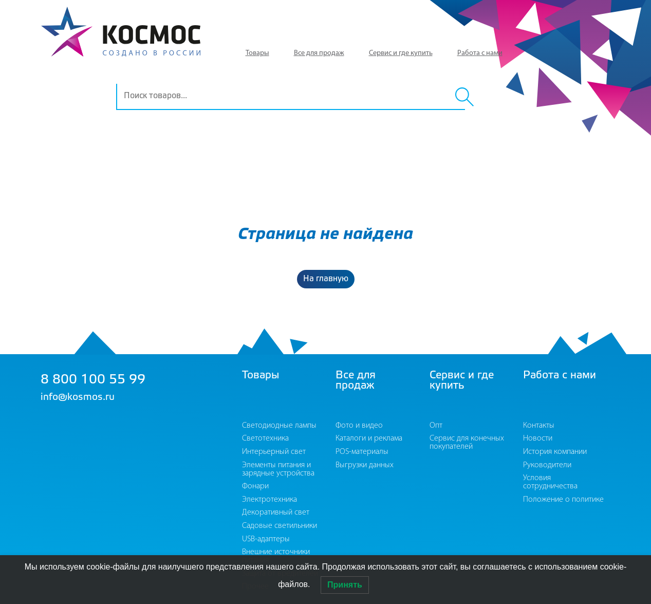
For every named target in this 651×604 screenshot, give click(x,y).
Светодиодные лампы (279, 426)
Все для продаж (319, 53)
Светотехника (265, 438)
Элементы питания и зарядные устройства (278, 469)
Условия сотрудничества (550, 482)
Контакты (538, 426)
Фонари (255, 486)
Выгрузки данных (365, 465)
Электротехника (269, 500)
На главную (325, 279)
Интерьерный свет (274, 452)
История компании (555, 452)
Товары (257, 53)
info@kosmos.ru (78, 397)
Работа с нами (480, 53)
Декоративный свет (275, 512)
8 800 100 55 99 (93, 380)
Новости (537, 438)
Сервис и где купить (401, 53)
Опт (436, 426)
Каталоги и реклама (369, 438)
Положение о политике (563, 500)
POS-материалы (362, 452)
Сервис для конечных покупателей (467, 442)
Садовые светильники (279, 526)
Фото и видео (359, 426)
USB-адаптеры (266, 539)
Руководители (547, 465)
